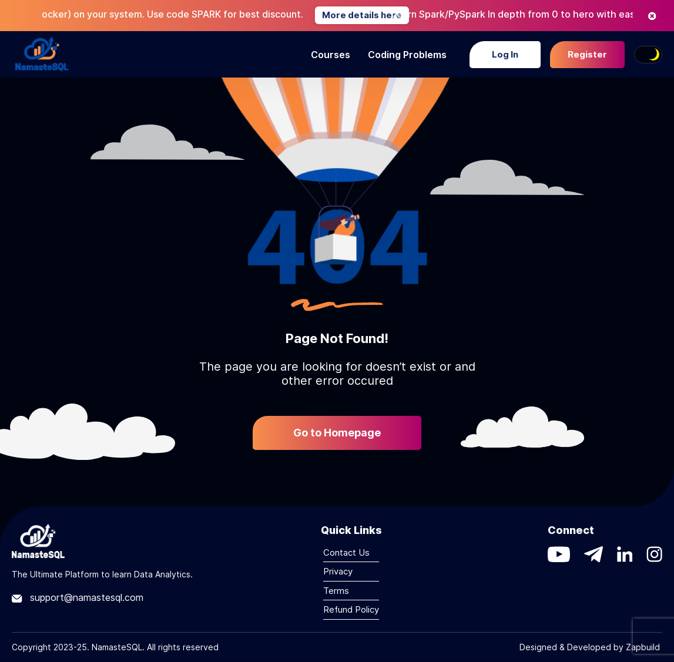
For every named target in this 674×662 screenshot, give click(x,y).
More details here (376, 15)
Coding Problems (407, 55)
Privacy (338, 571)
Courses (330, 55)
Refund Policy (351, 609)
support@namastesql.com (77, 597)
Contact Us (346, 552)
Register (587, 54)
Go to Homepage (337, 432)
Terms (336, 590)
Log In (505, 54)
